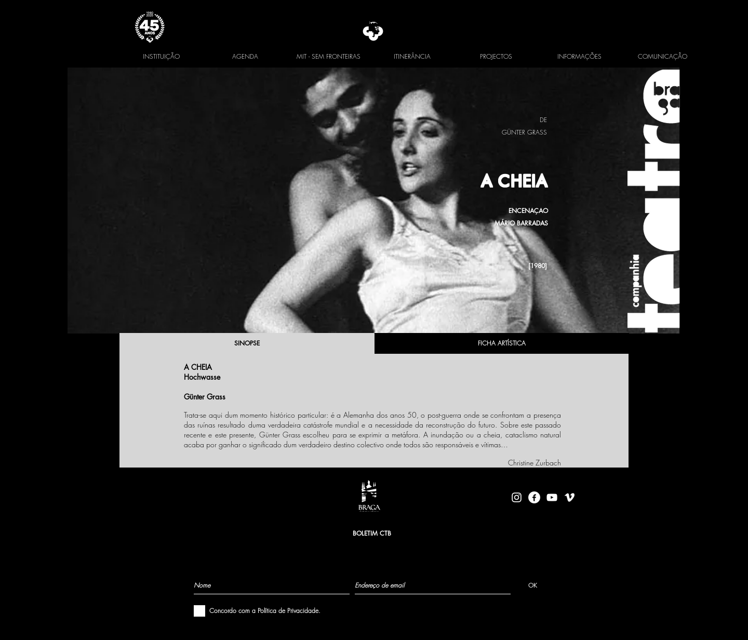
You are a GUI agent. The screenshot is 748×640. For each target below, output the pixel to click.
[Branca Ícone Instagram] (516, 497)
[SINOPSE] (246, 343)
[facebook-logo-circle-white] (534, 497)
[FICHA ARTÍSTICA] (502, 343)
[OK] (532, 585)
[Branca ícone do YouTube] (551, 497)
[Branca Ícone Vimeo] (569, 497)
